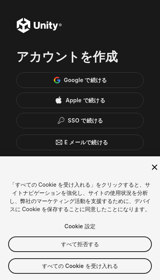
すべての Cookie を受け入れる (80, 267)
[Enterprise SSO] (80, 120)
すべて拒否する (80, 245)
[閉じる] (154, 168)
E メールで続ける (80, 142)
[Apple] (80, 100)
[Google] (80, 80)
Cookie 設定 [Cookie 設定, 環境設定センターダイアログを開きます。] (80, 227)
